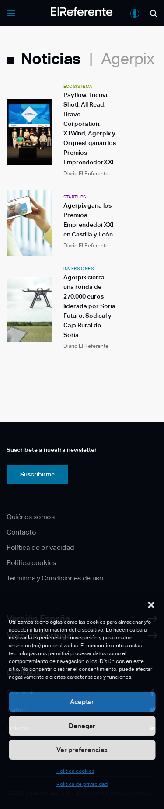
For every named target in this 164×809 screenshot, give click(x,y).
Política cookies (75, 771)
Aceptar (82, 701)
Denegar (82, 725)
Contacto (21, 532)
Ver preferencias (82, 749)
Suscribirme (37, 474)
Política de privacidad (82, 784)
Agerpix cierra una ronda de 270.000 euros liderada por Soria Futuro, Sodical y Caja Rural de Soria (89, 306)
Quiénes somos (31, 517)
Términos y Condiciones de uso (55, 578)
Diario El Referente (85, 173)
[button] (151, 605)
